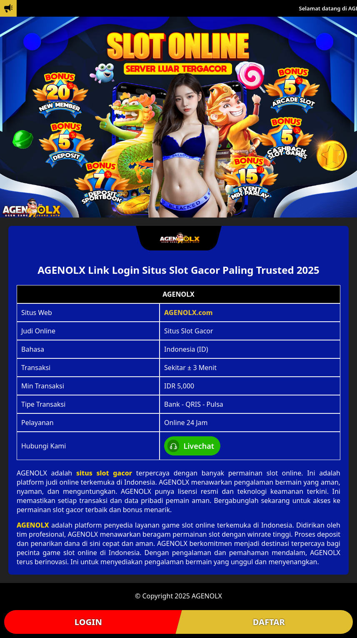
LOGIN (88, 622)
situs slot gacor (104, 473)
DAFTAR (269, 622)
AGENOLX (33, 525)
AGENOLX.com (188, 312)
